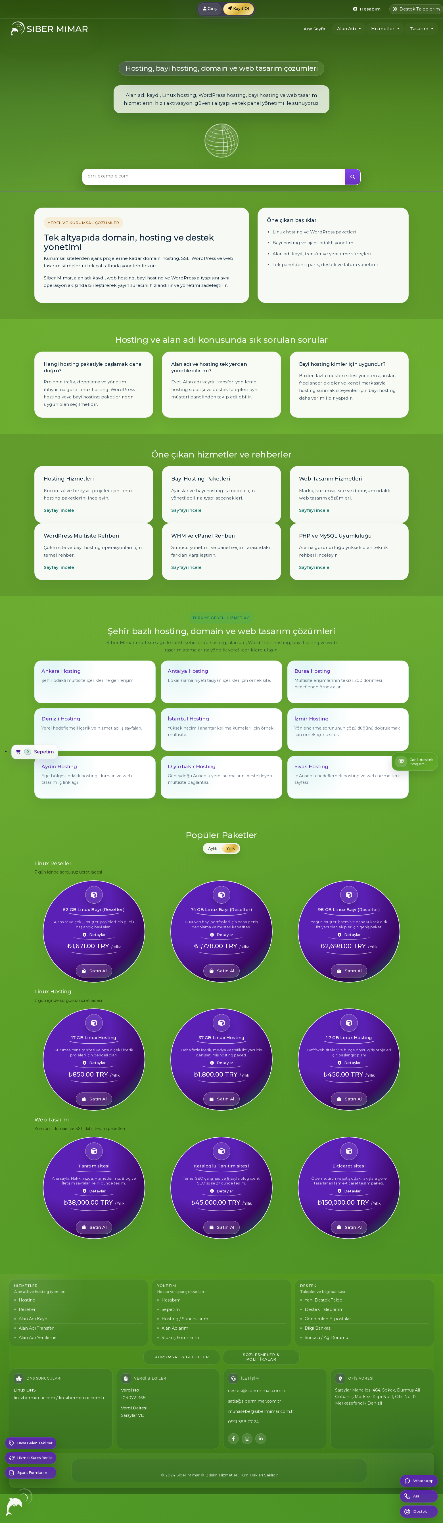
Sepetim (171, 1309)
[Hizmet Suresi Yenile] (30, 1458)
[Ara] (352, 177)
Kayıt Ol (238, 8)
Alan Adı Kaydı (34, 1318)
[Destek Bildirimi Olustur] (419, 1511)
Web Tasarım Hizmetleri (330, 479)
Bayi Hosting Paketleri (200, 479)
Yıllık (230, 848)
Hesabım (171, 1300)
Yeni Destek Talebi (324, 1300)
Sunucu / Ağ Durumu (326, 1337)
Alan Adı (346, 28)
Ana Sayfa (314, 29)
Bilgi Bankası (318, 1328)
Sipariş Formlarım (180, 1337)
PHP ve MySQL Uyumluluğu (335, 536)
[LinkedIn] (260, 1438)
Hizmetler (382, 28)
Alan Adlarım (175, 1328)
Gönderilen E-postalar (328, 1318)
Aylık (212, 848)
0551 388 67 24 (243, 1421)
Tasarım (419, 28)
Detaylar (94, 935)
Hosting (27, 1300)
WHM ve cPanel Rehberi (203, 536)
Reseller (27, 1309)
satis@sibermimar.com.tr (254, 1401)
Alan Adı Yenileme (38, 1337)
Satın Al (94, 970)
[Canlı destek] (415, 762)
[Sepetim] (34, 752)
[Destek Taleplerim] (416, 9)
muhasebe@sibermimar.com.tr (261, 1411)
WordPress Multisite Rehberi (81, 536)
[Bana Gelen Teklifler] (30, 1443)
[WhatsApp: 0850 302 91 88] (419, 1481)
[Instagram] (247, 1438)
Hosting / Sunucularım (185, 1318)
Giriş (210, 8)
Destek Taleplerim (324, 1309)
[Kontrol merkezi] (366, 9)
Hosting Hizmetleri (69, 479)
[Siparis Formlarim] (30, 1473)
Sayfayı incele (59, 510)
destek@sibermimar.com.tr (257, 1390)
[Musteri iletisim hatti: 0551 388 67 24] (419, 1496)
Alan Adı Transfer (36, 1328)
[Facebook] (233, 1438)
